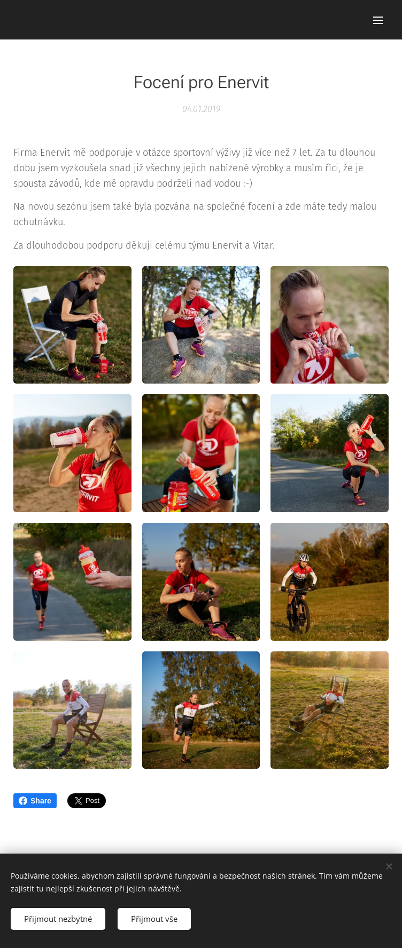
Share (35, 800)
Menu (378, 20)
